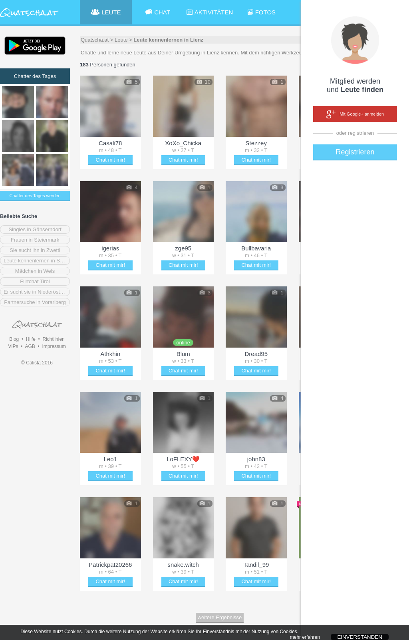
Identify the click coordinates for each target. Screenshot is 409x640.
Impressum (54, 346)
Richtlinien (53, 339)
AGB (30, 346)
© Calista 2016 (37, 363)
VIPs (13, 346)
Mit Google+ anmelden (355, 114)
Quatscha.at (95, 40)
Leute (121, 40)
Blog (14, 339)
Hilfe (31, 339)
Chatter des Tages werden (34, 195)
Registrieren (355, 152)
